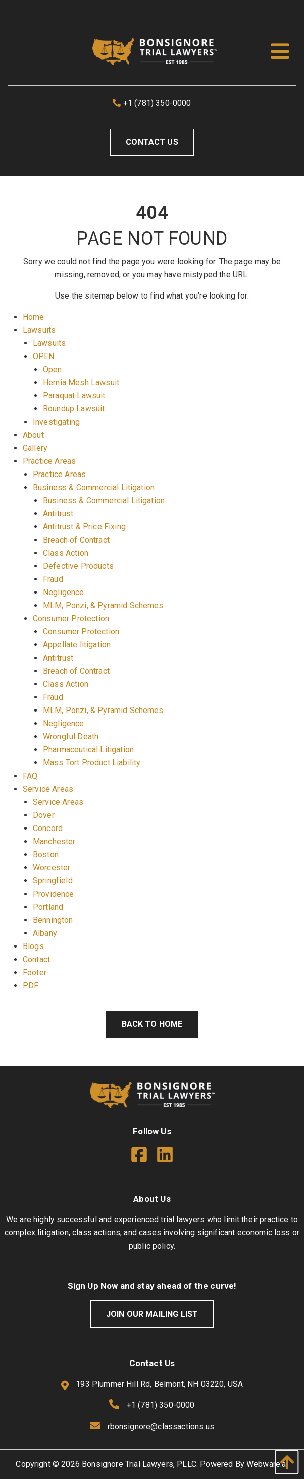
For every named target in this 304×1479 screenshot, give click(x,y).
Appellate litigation (77, 644)
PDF (30, 985)
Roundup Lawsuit (74, 408)
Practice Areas (49, 461)
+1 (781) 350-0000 (152, 103)
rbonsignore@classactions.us (161, 1426)
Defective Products (78, 566)
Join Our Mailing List (152, 1314)
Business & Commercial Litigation (94, 487)
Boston (46, 854)
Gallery (35, 448)
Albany (45, 933)
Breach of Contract (76, 540)
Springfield (53, 880)
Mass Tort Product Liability (91, 762)
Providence (53, 894)
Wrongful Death (70, 736)
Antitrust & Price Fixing (84, 526)
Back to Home (152, 1024)
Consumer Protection (71, 618)
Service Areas (48, 789)
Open (52, 369)
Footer (34, 972)
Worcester (51, 867)
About (33, 435)
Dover (44, 815)
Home (33, 317)
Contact (36, 959)
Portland (48, 907)
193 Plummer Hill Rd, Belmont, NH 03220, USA (152, 1384)
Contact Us (152, 142)
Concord (48, 828)
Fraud (53, 579)
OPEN (44, 356)
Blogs (33, 946)
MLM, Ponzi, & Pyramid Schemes (103, 605)
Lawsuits (39, 330)
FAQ (30, 776)
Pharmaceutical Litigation (88, 749)
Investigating (56, 422)
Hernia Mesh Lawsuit (81, 382)
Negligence (63, 592)
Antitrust (58, 513)
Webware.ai (267, 1464)
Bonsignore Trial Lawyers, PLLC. (140, 1464)
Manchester (54, 841)
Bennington (53, 920)
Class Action (65, 553)
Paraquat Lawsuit (74, 395)
